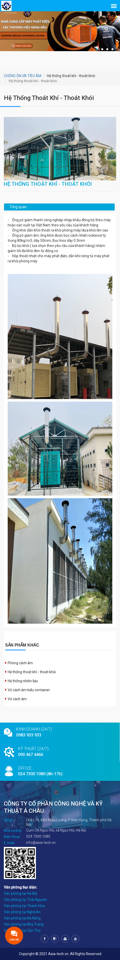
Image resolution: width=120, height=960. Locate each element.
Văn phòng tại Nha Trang (24, 924)
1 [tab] (96, 49)
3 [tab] (107, 49)
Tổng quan (18, 207)
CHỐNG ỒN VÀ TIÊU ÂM (22, 76)
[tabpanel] (60, 29)
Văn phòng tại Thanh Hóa (24, 906)
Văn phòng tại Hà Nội (20, 893)
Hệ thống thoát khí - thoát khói (32, 672)
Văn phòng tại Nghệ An (22, 912)
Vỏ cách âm (17, 699)
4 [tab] (112, 49)
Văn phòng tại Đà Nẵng (22, 918)
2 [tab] (102, 49)
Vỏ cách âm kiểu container (29, 690)
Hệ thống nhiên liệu (23, 681)
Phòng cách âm (20, 663)
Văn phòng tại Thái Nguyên (25, 900)
